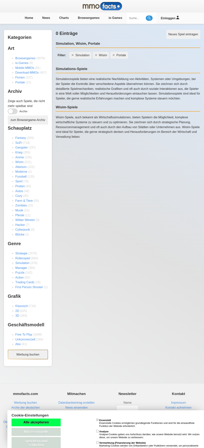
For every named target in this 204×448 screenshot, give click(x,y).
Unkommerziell (25, 339)
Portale (20, 82)
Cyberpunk (22, 229)
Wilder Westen (25, 220)
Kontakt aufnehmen (178, 407)
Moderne (21, 171)
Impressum (178, 402)
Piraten (20, 186)
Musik (19, 210)
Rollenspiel (22, 258)
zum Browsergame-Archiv (28, 120)
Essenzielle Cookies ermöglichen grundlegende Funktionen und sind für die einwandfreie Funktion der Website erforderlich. (145, 423)
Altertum (21, 167)
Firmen (20, 77)
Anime (19, 157)
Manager (21, 267)
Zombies (21, 205)
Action (19, 277)
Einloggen (170, 17)
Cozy (18, 195)
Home (29, 17)
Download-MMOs (27, 72)
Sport (18, 181)
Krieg (18, 152)
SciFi (18, 142)
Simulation (22, 263)
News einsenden (76, 407)
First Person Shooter (29, 287)
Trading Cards (24, 282)
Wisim (19, 162)
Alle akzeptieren (36, 422)
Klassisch (21, 306)
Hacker (20, 224)
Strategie (21, 253)
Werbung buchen (28, 354)
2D (17, 311)
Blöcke (19, 234)
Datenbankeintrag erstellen (76, 402)
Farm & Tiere (24, 200)
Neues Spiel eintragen (183, 34)
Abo (18, 344)
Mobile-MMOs (24, 67)
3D (17, 315)
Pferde (19, 215)
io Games (115, 17)
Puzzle (19, 272)
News (46, 17)
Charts (64, 17)
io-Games (21, 63)
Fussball (21, 176)
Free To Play (23, 334)
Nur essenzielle (36, 432)
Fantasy (20, 137)
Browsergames (89, 17)
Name (127, 402)
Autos (19, 191)
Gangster (21, 147)
